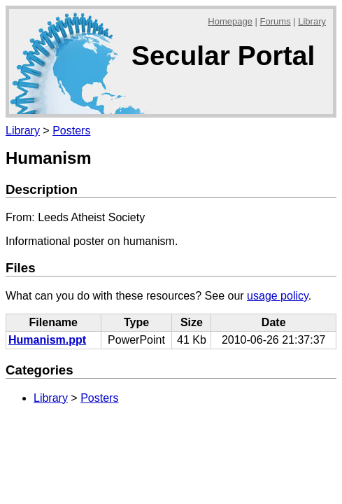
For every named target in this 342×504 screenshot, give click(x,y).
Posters (71, 130)
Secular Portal (223, 56)
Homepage (230, 21)
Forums (275, 21)
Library (312, 21)
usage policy (277, 296)
